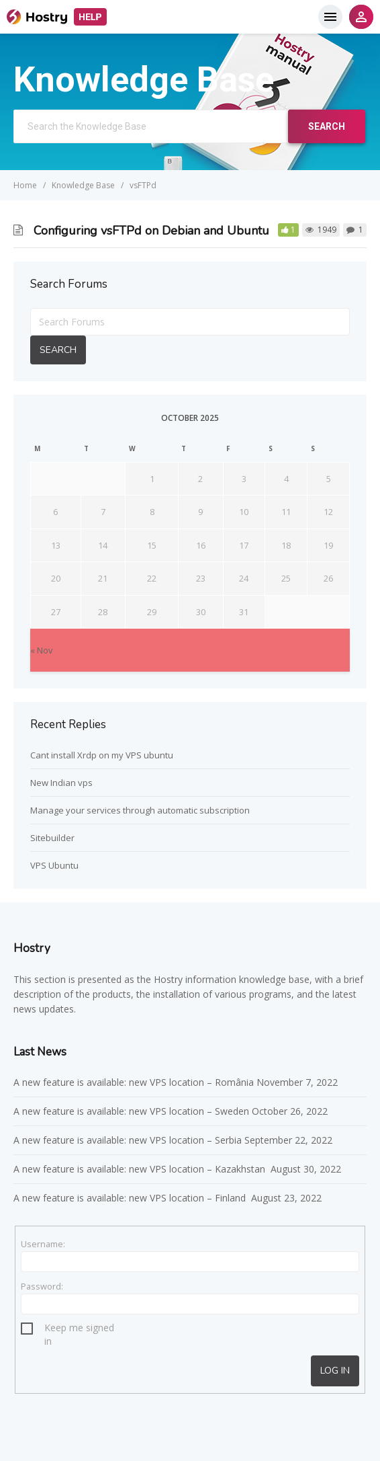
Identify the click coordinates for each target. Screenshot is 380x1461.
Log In (335, 1370)
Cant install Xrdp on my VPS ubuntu (101, 755)
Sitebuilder (52, 838)
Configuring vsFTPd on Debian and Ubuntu (151, 231)
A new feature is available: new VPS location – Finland (130, 1197)
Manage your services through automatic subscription (140, 810)
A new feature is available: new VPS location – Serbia (127, 1140)
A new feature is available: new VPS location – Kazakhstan (140, 1168)
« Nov (41, 650)
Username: (43, 1244)
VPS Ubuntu (54, 865)
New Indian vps (61, 783)
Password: (42, 1286)
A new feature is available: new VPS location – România (133, 1082)
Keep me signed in (79, 1329)
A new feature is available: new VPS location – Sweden (131, 1111)
